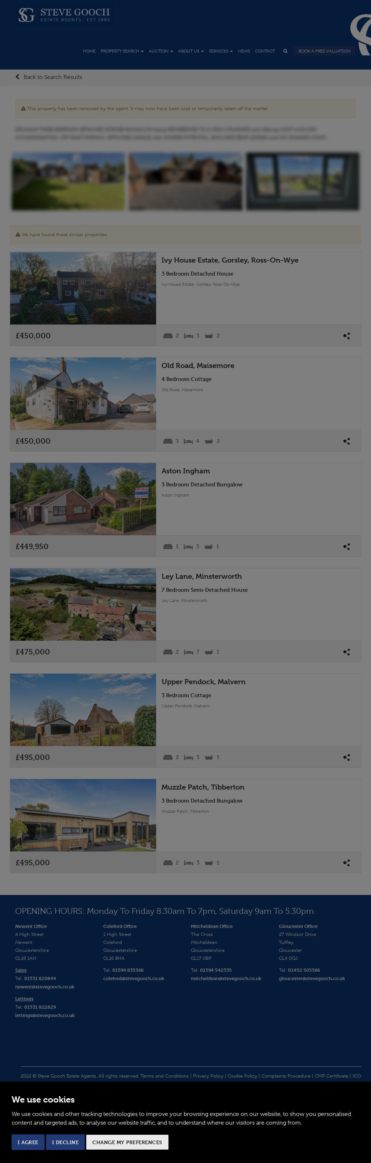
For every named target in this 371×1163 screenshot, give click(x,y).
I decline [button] (65, 1142)
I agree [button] (28, 1142)
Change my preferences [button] (127, 1142)
